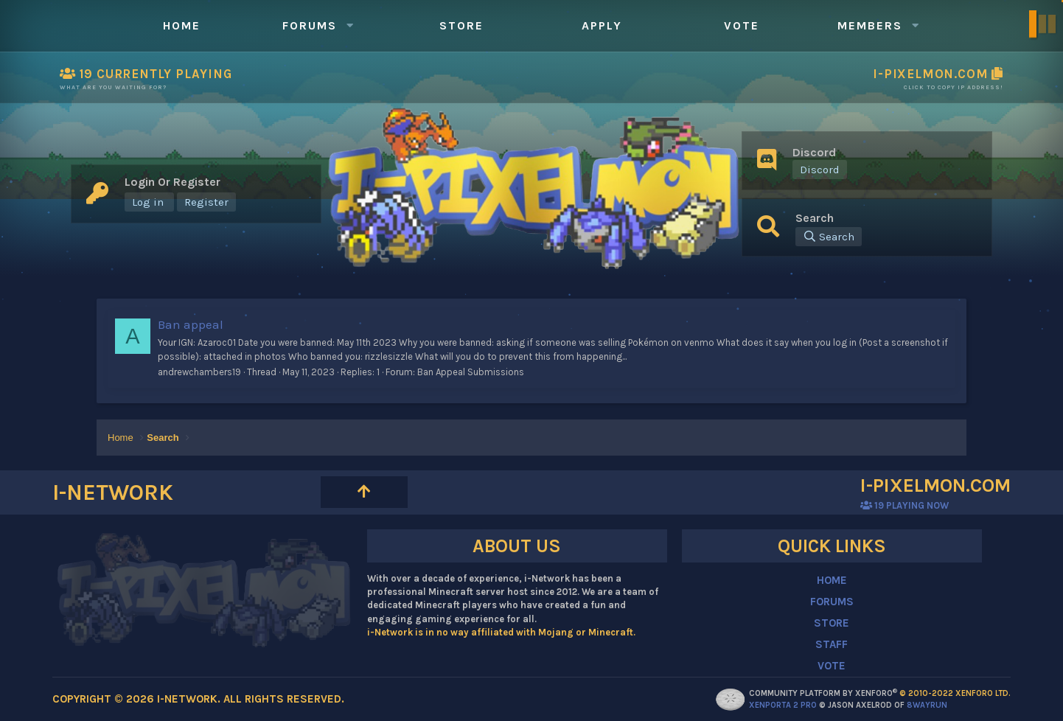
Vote (741, 25)
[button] (350, 25)
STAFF (831, 644)
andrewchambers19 (199, 371)
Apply (602, 25)
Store (461, 25)
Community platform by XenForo (880, 693)
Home (182, 25)
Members (869, 25)
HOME (832, 580)
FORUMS (832, 601)
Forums (309, 25)
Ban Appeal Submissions (470, 371)
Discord (820, 169)
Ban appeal (190, 324)
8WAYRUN (927, 705)
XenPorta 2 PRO (783, 705)
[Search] (828, 236)
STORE (831, 623)
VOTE (832, 665)
